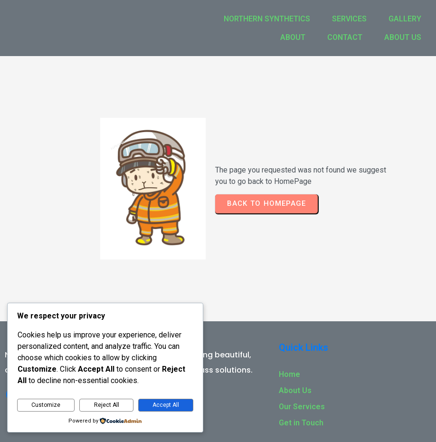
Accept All (165, 405)
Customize (45, 405)
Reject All (106, 405)
